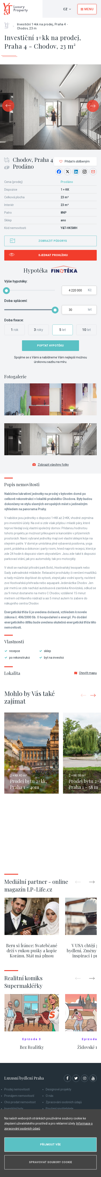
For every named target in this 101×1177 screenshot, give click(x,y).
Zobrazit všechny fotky (50, 464)
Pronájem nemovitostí (19, 1095)
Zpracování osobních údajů (64, 1102)
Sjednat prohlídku (53, 255)
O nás (49, 1095)
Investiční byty (13, 1108)
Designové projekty (58, 1089)
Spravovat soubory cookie (50, 1162)
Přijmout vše (50, 1144)
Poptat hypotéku (50, 345)
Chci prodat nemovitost (20, 1102)
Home (8, 24)
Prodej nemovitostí (17, 1089)
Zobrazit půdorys (52, 240)
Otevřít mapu (85, 673)
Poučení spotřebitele (59, 1108)
